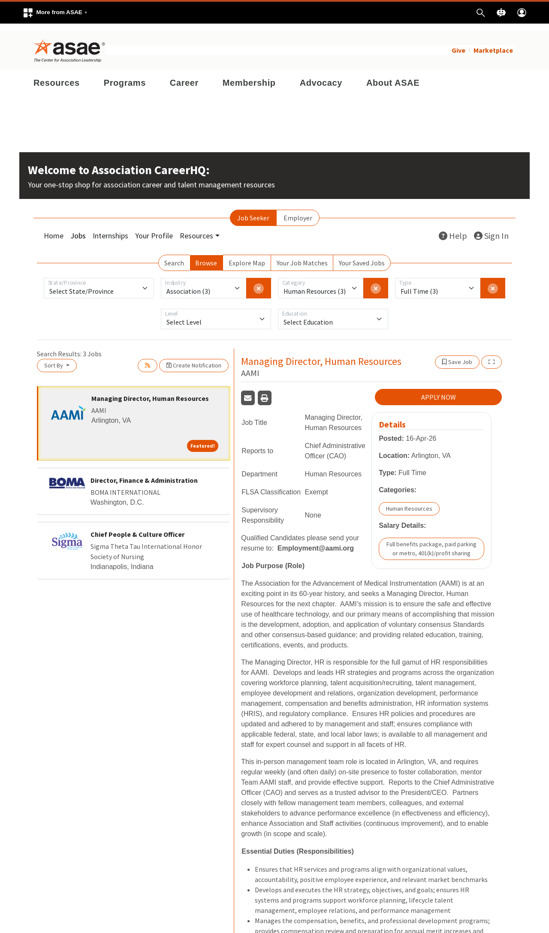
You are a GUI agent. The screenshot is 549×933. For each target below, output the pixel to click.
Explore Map (247, 255)
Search (174, 255)
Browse (206, 255)
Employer (298, 210)
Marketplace (493, 43)
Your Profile (154, 228)
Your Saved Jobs (362, 255)
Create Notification (193, 358)
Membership (249, 75)
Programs (125, 75)
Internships (110, 228)
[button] (55, 13)
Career (184, 75)
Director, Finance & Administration (144, 472)
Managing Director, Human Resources (150, 391)
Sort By (54, 358)
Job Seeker (253, 210)
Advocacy (321, 75)
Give (458, 43)
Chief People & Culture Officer (137, 526)
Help (453, 228)
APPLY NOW (438, 389)
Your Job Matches (302, 255)
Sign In (491, 228)
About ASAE (392, 75)
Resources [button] (196, 228)
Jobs (78, 228)
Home (53, 228)
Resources (56, 75)
